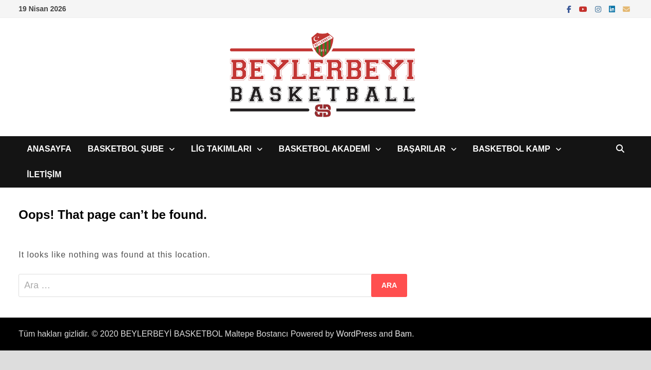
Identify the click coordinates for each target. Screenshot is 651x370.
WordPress (356, 333)
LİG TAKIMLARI (221, 148)
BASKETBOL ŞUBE (126, 148)
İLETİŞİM (44, 174)
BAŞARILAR (421, 148)
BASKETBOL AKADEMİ (324, 148)
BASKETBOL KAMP (511, 148)
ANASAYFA (49, 148)
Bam (403, 333)
